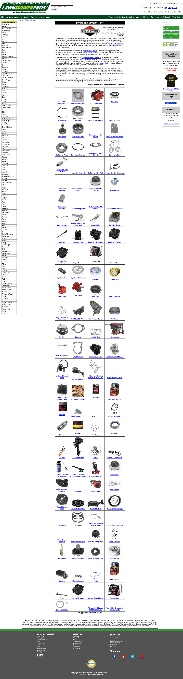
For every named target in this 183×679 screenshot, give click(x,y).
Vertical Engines (78, 598)
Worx (3, 300)
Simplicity (5, 238)
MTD (3, 185)
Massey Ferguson (8, 176)
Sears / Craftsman (8, 234)
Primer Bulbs (114, 475)
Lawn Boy (5, 163)
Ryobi (4, 228)
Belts (3, 43)
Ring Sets (78, 525)
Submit (54, 9)
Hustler (4, 140)
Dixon (4, 82)
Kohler (4, 159)
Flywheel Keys (62, 278)
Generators (115, 337)
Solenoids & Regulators (95, 541)
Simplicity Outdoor (135, 624)
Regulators (62, 525)
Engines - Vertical (114, 242)
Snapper (4, 243)
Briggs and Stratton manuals (91, 58)
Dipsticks (62, 242)
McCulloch (5, 178)
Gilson (4, 112)
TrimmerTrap (6, 273)
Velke (3, 277)
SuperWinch (6, 253)
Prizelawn (5, 210)
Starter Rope (114, 558)
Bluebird (4, 50)
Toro (3, 268)
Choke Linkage (62, 225)
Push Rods (78, 491)
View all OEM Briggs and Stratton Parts (95, 609)
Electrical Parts (78, 242)
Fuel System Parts (95, 319)
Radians (4, 215)
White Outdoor (6, 290)
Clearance (45, 17)
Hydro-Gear (6, 144)
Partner (4, 202)
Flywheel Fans (114, 263)
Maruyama (5, 174)
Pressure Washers (95, 476)
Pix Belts (5, 208)
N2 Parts (5, 189)
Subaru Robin (6, 251)
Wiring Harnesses (62, 610)
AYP (3, 37)
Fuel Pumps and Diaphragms (62, 318)
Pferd (3, 204)
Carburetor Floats (62, 155)
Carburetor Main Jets (78, 173)
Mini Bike (5, 180)
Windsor (4, 292)
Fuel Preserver (114, 297)
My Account (157, 4)
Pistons (95, 458)
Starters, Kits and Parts (95, 558)
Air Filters (114, 102)
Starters (62, 581)
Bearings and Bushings (78, 119)
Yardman (5, 307)
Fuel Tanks (115, 319)
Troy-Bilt (154, 624)
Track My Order (168, 4)
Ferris (4, 103)
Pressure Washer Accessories (62, 475)
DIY (144, 17)
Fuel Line (95, 297)
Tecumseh (5, 262)
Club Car (5, 71)
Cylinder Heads (114, 225)
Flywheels (95, 279)
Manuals (4, 172)
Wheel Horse (6, 287)
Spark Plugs (6, 245)
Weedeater (5, 285)
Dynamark (5, 86)
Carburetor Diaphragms (114, 137)
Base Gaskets (62, 120)
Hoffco (4, 133)
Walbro (4, 279)
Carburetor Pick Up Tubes (78, 189)
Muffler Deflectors (114, 416)
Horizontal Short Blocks (114, 357)
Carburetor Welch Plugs (114, 209)
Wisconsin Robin (7, 294)
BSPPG (84, 620)
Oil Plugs (95, 435)
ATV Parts (5, 35)
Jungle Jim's (6, 155)
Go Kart (4, 114)
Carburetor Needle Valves (115, 173)
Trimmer (4, 270)
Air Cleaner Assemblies (62, 102)
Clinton (4, 69)
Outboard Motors (78, 458)
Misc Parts (95, 416)
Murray (4, 187)
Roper (4, 221)
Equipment (5, 95)
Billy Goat (5, 46)
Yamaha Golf (6, 305)
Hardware (5, 129)
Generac (5, 110)
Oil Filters (78, 433)
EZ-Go (4, 101)
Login (150, 4)
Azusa (4, 39)
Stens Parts (6, 247)
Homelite (5, 136)
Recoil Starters (95, 509)
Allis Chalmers (6, 28)
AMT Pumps (6, 31)
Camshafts (62, 137)
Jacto (3, 148)
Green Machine (7, 127)
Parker (4, 200)
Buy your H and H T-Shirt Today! (171, 90)
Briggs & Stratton (7, 56)
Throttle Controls (78, 581)
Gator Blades (6, 108)
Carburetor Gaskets (78, 155)
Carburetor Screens (62, 208)
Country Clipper (7, 73)
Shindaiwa (5, 236)
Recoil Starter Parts (62, 508)
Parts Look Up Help (117, 17)
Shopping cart (172, 8)
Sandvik (4, 230)
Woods (4, 296)
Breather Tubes (114, 120)
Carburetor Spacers (78, 209)
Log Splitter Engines (78, 399)
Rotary (4, 223)
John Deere (6, 150)
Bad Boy (4, 41)
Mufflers (62, 435)
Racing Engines (95, 491)
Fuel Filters (78, 295)
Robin (4, 219)
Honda (4, 138)
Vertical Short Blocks (95, 598)
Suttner (4, 255)
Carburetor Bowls (78, 137)
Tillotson (4, 264)
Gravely (4, 123)
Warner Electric (7, 283)
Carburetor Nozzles (62, 189)
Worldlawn (5, 298)
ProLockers (5, 213)
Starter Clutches (78, 558)
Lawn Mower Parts (168, 62)
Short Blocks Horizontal (114, 525)
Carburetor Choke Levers (95, 136)
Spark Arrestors (114, 542)
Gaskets (78, 337)
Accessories (6, 24)
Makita (4, 170)
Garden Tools (6, 106)
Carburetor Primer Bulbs (95, 189)
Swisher (4, 258)
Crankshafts (95, 225)
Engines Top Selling (62, 262)
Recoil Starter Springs (115, 509)
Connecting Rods (77, 223)
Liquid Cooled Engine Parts (62, 398)
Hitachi (4, 131)
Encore (4, 93)
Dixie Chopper (6, 80)
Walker (4, 281)
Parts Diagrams (132, 17)
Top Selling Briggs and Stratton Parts (114, 609)
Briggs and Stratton (90, 51)
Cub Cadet (5, 76)
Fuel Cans (62, 297)
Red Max (5, 217)
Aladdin (4, 26)
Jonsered (5, 153)
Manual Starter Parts (78, 416)
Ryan (3, 225)
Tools (3, 266)
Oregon (4, 198)
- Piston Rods (79, 224)
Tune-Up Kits (114, 580)
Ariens (4, 33)
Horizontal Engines (96, 357)
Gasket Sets (95, 337)
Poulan (4, 206)
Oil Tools (62, 458)
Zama (4, 311)
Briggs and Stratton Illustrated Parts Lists (95, 377)
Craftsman (107, 624)
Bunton (4, 58)
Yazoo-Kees (6, 309)
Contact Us (178, 4)
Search (120, 36)
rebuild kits (103, 63)
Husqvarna (5, 142)
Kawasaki (5, 157)
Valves (62, 598)
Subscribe (167, 17)
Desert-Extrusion (7, 78)
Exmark (4, 99)
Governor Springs (62, 355)
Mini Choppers (6, 183)
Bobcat (4, 52)
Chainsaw (5, 67)
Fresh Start (115, 279)
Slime (4, 240)
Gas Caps (62, 337)
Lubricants (95, 398)
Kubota (4, 161)
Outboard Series (85, 626)
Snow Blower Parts (78, 542)
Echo (3, 88)
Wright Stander (7, 302)
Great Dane (6, 125)
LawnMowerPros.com (116, 44)
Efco (3, 91)
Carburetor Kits (114, 155)
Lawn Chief (5, 165)
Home (21, 20)
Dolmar (4, 84)
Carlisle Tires (6, 61)
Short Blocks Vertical (62, 541)
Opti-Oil (4, 195)
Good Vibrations (7, 118)
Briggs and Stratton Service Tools (96, 524)
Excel (3, 97)
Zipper (4, 313)
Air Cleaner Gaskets (78, 103)
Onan (3, 193)
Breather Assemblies (95, 120)
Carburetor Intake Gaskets (95, 154)
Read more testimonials (171, 124)
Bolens (4, 54)
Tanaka (4, 260)
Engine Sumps (78, 263)
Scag (3, 232)
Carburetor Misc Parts (95, 173)
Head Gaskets (78, 357)
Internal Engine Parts (114, 378)
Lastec (4, 168)
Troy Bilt (4, 275)
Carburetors (114, 190)
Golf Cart (5, 116)
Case (3, 65)
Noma (4, 191)
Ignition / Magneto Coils (62, 377)
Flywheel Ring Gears (78, 278)
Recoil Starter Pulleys (78, 509)
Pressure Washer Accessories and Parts (78, 475)
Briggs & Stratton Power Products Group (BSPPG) (42, 620)
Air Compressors (95, 103)
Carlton (4, 63)
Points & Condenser (114, 458)
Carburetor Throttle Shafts (96, 208)
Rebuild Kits (114, 490)
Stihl (3, 249)
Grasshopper (6, 121)
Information (154, 17)
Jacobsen (5, 146)
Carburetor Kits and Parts (62, 170)
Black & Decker (7, 48)
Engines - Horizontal (95, 242)
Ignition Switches (78, 379)
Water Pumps (114, 598)
